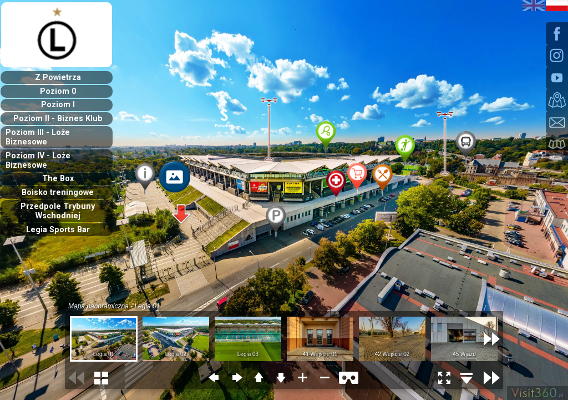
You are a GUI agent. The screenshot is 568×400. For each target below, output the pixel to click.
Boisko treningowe (58, 192)
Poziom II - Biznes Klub (58, 118)
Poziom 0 (58, 91)
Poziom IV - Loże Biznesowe (38, 160)
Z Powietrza (58, 77)
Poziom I (58, 104)
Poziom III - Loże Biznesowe (38, 137)
